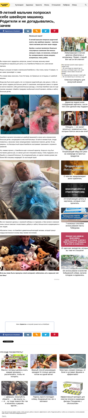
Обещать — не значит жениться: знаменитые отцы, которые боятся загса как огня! (75, 129)
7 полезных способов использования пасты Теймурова (75, 226)
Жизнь (46, 5)
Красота (39, 5)
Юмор (74, 5)
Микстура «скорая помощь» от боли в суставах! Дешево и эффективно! (73, 372)
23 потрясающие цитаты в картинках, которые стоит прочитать (75, 201)
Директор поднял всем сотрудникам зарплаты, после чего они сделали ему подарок (75, 104)
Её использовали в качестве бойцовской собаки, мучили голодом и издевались (75, 273)
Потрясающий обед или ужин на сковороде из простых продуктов (74, 154)
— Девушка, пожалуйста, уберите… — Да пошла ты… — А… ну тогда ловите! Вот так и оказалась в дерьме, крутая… (14, 401)
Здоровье (29, 5)
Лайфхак (66, 5)
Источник (56, 279)
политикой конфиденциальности (18, 413)
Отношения (56, 5)
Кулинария (19, 5)
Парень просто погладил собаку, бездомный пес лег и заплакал (43, 399)
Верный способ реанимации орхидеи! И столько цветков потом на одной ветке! (44, 372)
